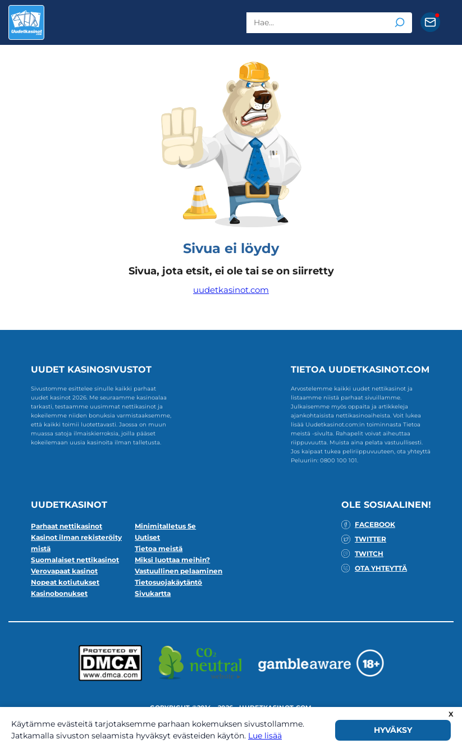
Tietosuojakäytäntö (168, 582)
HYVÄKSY (393, 730)
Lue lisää (265, 736)
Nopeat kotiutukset (65, 582)
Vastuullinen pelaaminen (178, 571)
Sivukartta (153, 593)
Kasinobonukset (59, 593)
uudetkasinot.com (231, 289)
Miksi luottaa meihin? (172, 559)
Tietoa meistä (158, 548)
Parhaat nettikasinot (66, 526)
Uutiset (147, 537)
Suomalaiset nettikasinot (75, 559)
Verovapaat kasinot (64, 571)
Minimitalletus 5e (165, 526)
